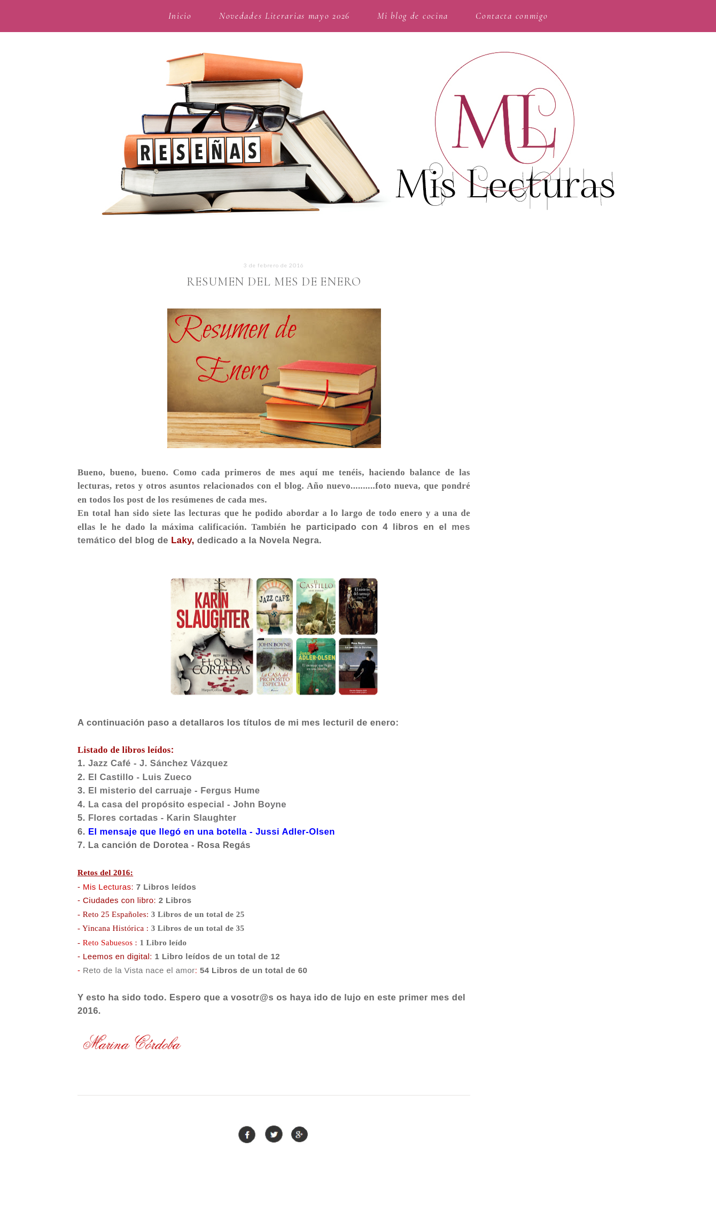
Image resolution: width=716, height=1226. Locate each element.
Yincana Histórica (113, 928)
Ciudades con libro (118, 900)
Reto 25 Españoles (114, 914)
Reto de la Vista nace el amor (139, 970)
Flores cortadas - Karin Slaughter (162, 818)
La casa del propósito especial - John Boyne (187, 804)
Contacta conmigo (512, 15)
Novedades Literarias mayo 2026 (284, 15)
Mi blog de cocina (412, 15)
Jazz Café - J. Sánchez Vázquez (158, 763)
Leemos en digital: (117, 956)
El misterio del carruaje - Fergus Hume (174, 790)
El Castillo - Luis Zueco (140, 777)
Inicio (180, 15)
